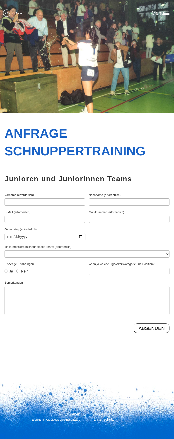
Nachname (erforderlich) (105, 195)
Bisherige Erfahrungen (19, 264)
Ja (9, 271)
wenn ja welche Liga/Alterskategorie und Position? (122, 264)
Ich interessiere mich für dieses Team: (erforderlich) (38, 246)
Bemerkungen (14, 282)
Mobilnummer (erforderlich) (106, 212)
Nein (22, 271)
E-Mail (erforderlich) (17, 212)
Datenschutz (104, 419)
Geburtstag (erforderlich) (21, 229)
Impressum (103, 414)
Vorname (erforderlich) (19, 195)
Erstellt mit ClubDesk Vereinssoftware (56, 419)
